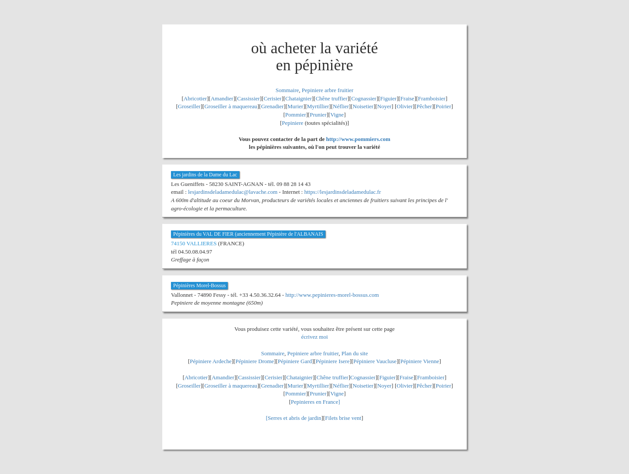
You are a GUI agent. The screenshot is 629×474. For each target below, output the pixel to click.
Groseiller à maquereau (230, 106)
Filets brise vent (343, 418)
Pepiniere (292, 123)
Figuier (388, 98)
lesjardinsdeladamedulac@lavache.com (232, 192)
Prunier (318, 114)
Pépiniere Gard (295, 361)
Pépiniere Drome (255, 361)
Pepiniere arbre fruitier (327, 90)
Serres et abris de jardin (294, 418)
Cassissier (248, 98)
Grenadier (272, 106)
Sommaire (287, 90)
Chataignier (298, 98)
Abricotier (195, 98)
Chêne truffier (331, 98)
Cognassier (363, 98)
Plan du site (355, 353)
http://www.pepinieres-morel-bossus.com (332, 295)
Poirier (443, 106)
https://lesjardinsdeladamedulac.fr (342, 192)
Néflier (341, 106)
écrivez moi (314, 336)
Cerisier (272, 98)
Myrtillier (318, 106)
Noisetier (363, 106)
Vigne (337, 114)
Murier (295, 106)
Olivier (405, 106)
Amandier (222, 98)
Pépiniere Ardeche (211, 361)
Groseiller (189, 106)
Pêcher (424, 106)
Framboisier (431, 98)
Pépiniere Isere (333, 361)
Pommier (295, 114)
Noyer (384, 106)
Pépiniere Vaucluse (375, 361)
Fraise (407, 98)
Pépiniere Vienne (419, 361)
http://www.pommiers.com (358, 139)
